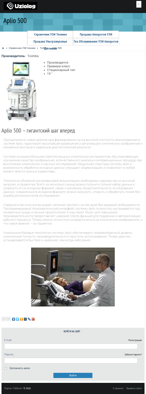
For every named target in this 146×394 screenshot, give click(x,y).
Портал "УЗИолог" (13, 388)
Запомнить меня (19, 368)
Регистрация (135, 340)
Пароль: (9, 354)
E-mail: (8, 340)
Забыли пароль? (133, 354)
